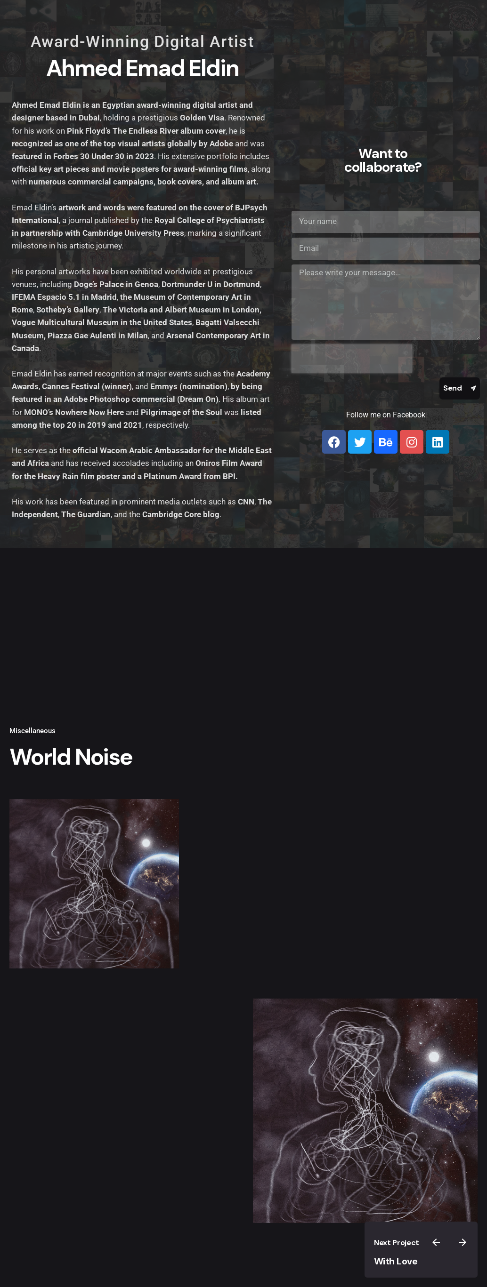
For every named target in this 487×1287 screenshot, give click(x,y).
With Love (396, 1261)
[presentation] (352, 358)
